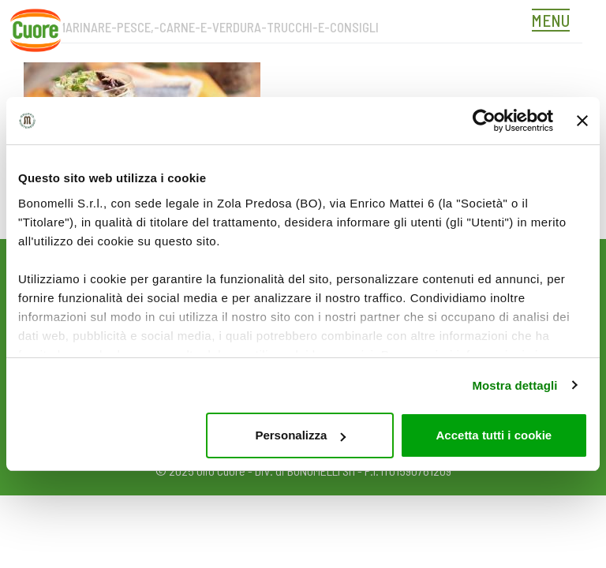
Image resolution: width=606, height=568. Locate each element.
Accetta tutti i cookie (494, 435)
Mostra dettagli (514, 385)
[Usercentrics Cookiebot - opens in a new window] (484, 121)
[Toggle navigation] (554, 22)
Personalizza (300, 435)
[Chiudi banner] (582, 120)
